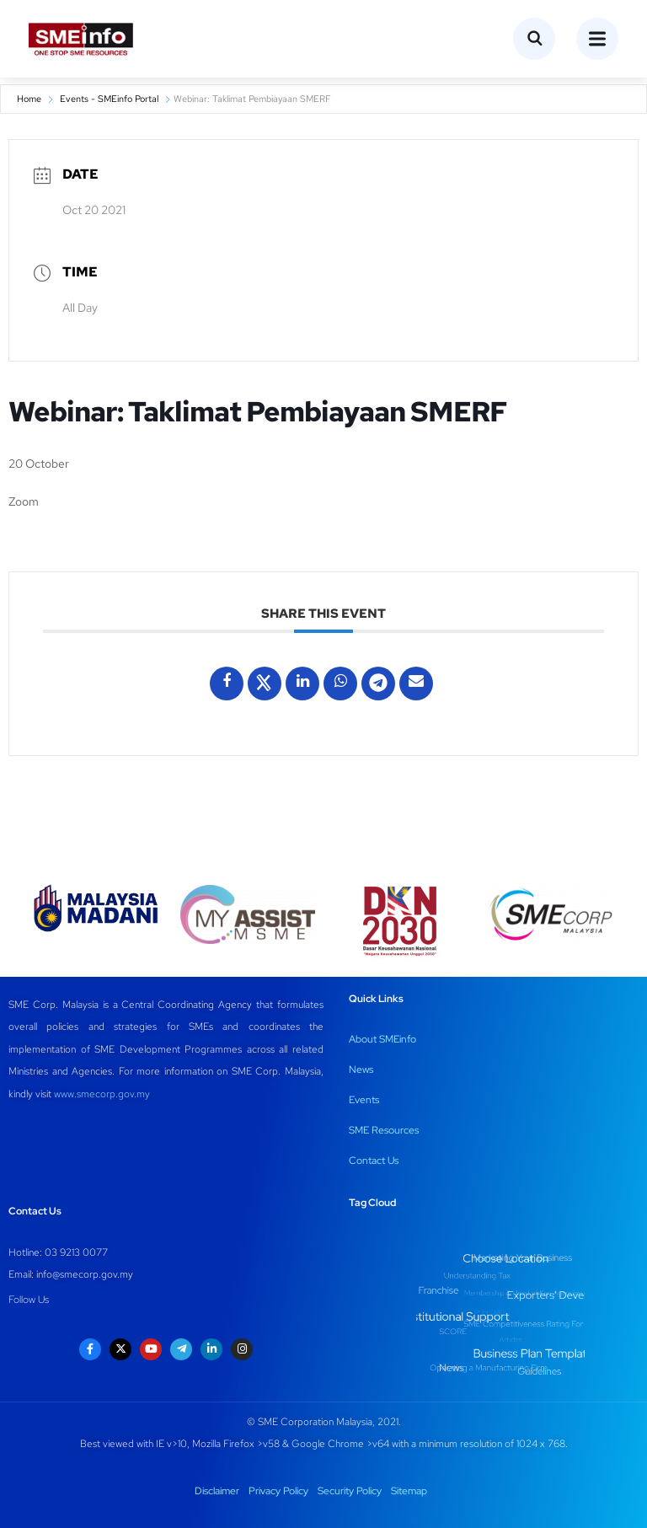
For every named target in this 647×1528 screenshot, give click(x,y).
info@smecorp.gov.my (84, 1274)
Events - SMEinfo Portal (109, 99)
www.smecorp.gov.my (102, 1094)
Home (29, 99)
